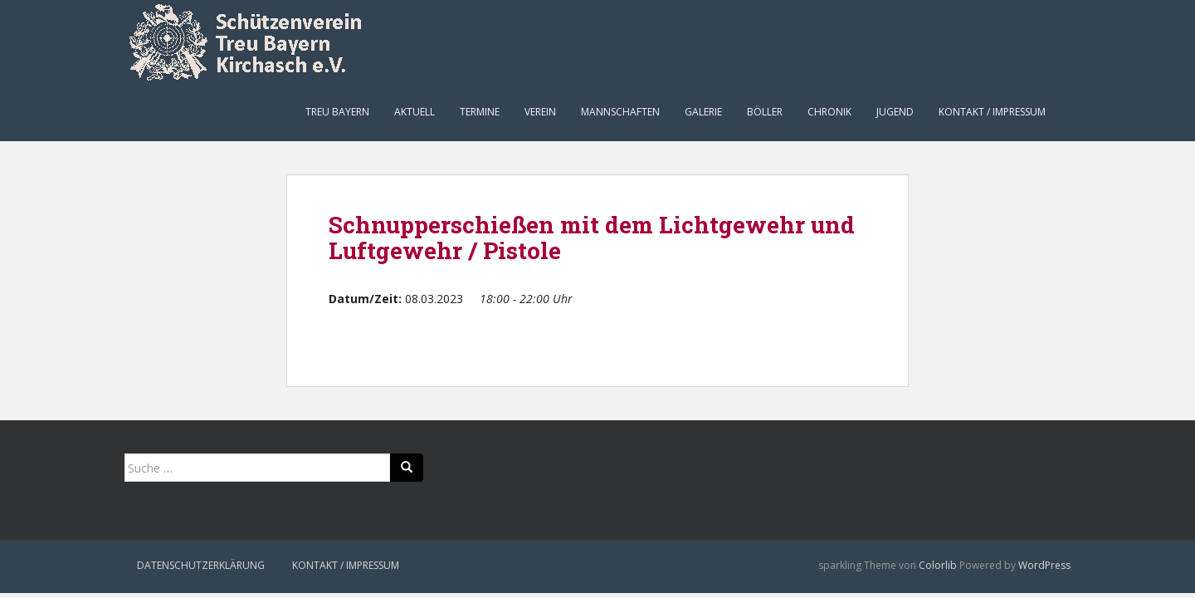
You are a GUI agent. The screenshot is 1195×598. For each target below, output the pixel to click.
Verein (540, 112)
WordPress (1044, 565)
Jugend (895, 112)
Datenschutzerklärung (201, 565)
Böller (765, 112)
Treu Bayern (337, 112)
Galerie (703, 112)
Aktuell (414, 112)
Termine (480, 112)
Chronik (829, 112)
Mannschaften (620, 112)
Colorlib (938, 565)
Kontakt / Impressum (992, 112)
